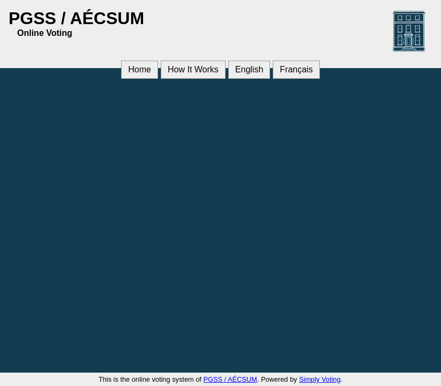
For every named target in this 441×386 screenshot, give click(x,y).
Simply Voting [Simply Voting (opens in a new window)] (320, 379)
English (249, 69)
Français (296, 69)
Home (139, 69)
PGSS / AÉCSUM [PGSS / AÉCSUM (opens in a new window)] (230, 379)
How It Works (193, 69)
